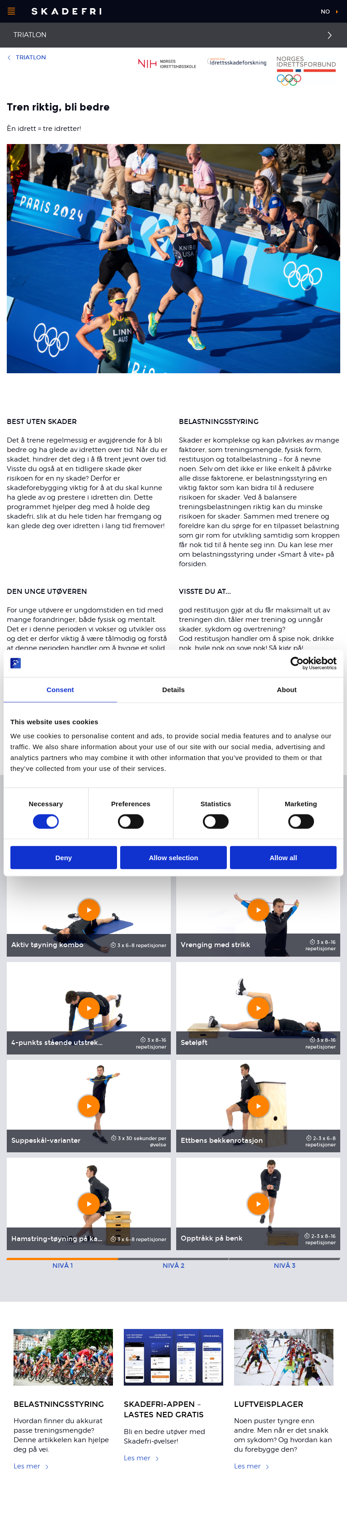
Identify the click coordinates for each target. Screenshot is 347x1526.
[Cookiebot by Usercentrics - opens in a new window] (297, 663)
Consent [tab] (60, 689)
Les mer (31, 1466)
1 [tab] (62, 1266)
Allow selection (173, 858)
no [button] (325, 12)
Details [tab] (173, 689)
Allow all (283, 858)
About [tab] (287, 689)
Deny (63, 858)
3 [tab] (284, 1266)
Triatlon (30, 35)
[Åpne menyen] (11, 11)
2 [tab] (173, 1266)
